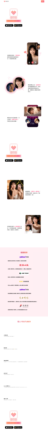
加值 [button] (42, 1)
